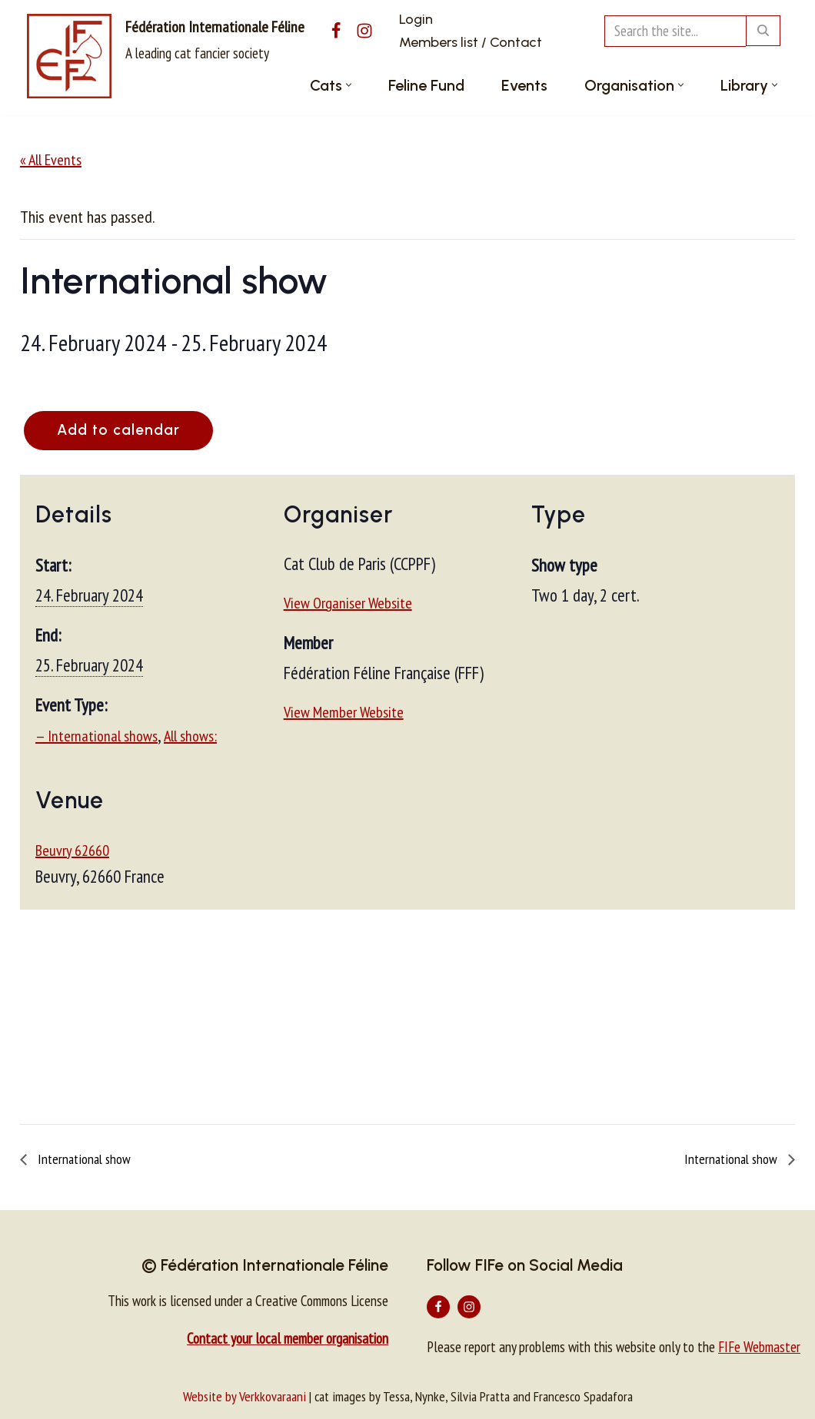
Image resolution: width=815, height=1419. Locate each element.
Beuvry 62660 (72, 850)
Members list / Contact (470, 42)
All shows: (190, 736)
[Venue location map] (407, 1014)
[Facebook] (336, 30)
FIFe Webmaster (759, 1347)
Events (524, 85)
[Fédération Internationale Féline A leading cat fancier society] (165, 56)
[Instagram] (364, 30)
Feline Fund (426, 85)
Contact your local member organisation (287, 1338)
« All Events (51, 160)
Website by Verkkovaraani (244, 1396)
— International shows (96, 736)
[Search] (675, 31)
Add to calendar (119, 430)
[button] (348, 85)
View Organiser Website (348, 603)
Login (416, 19)
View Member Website (344, 712)
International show (83, 1159)
